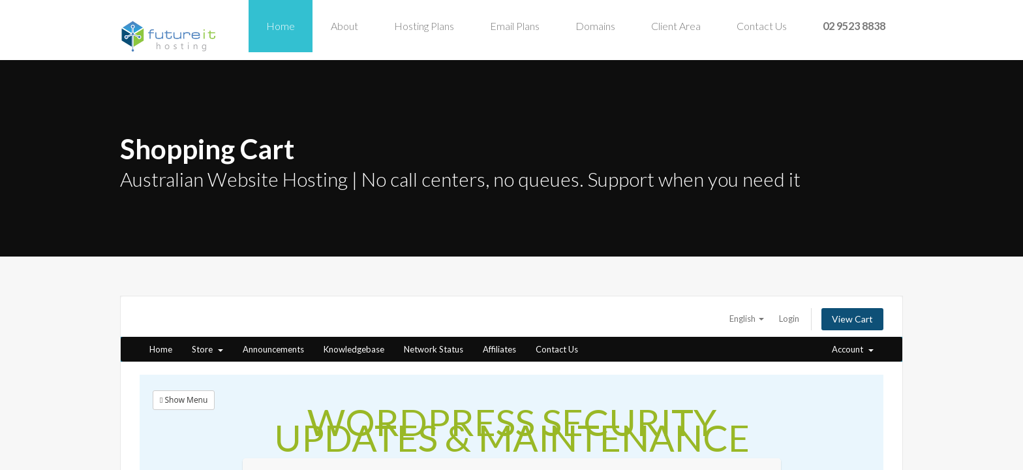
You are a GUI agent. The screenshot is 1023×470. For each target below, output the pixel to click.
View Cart (852, 318)
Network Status (433, 349)
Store (207, 349)
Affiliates (499, 349)
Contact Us (762, 26)
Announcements (273, 349)
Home (280, 26)
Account (853, 349)
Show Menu (183, 399)
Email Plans (515, 26)
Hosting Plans (424, 26)
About (344, 26)
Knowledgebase (354, 349)
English (746, 318)
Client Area (676, 26)
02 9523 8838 (854, 26)
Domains (595, 26)
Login (789, 318)
